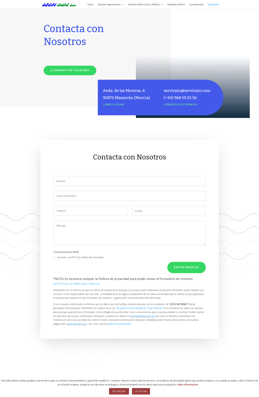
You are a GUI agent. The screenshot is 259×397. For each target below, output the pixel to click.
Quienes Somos (176, 4)
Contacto (213, 4)
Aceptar (141, 391)
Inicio (91, 4)
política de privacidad (119, 323)
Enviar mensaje (186, 267)
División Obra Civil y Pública (144, 4)
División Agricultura (109, 4)
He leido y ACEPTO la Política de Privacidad (78, 257)
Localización (196, 4)
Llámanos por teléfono (70, 70)
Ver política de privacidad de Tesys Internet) (139, 308)
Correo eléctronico (181, 104)
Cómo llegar (113, 104)
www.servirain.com (77, 323)
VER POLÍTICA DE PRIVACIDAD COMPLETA (76, 283)
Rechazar (119, 391)
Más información (188, 384)
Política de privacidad (113, 279)
